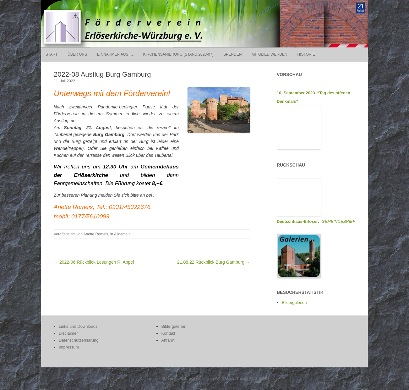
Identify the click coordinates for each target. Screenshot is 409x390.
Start (51, 54)
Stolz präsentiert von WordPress (206, 378)
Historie (306, 54)
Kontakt (168, 333)
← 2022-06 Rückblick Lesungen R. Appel (94, 262)
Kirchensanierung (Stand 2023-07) (178, 54)
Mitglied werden (269, 54)
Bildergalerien (294, 302)
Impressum (69, 347)
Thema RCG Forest (253, 378)
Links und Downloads (78, 326)
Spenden (232, 54)
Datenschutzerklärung (78, 340)
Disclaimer (68, 333)
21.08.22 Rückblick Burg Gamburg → (213, 262)
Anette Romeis (96, 234)
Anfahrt (167, 340)
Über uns (77, 54)
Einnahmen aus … (115, 54)
